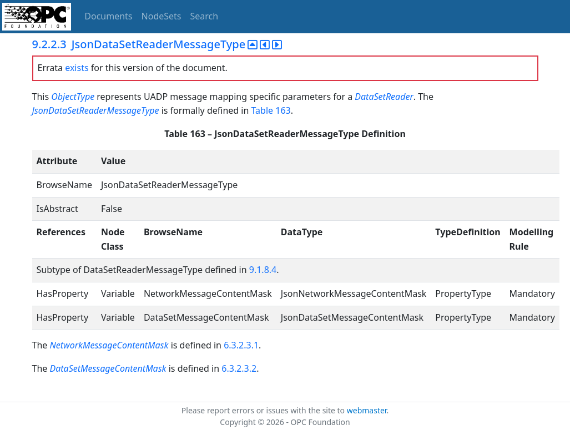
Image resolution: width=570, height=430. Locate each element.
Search (204, 16)
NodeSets (161, 16)
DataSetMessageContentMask (107, 368)
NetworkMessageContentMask (109, 345)
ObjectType (72, 96)
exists (76, 68)
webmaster (367, 410)
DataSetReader (384, 96)
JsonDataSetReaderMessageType (95, 110)
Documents (108, 16)
